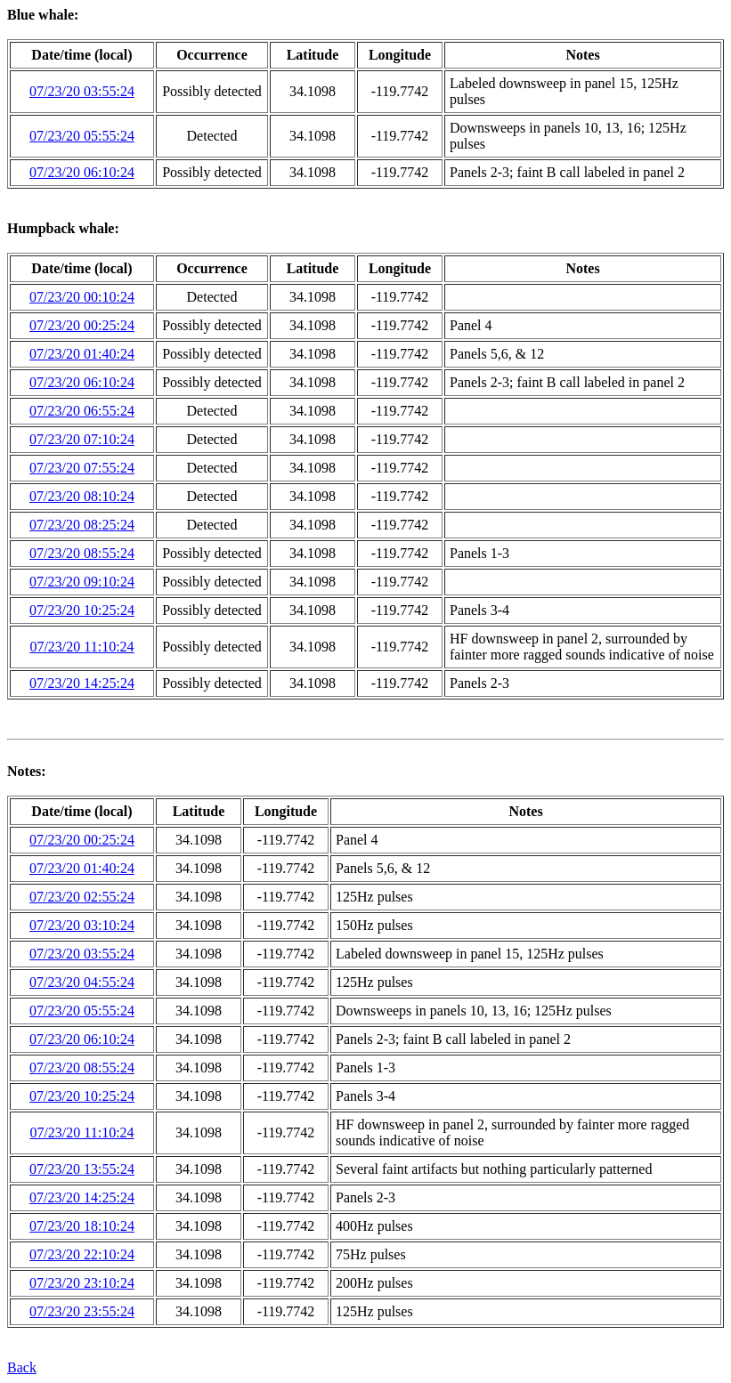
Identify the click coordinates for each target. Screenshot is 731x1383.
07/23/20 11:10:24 (81, 646)
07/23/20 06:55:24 (81, 410)
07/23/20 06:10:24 (81, 172)
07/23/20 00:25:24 (81, 325)
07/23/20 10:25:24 (81, 610)
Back (22, 1367)
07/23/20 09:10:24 (81, 581)
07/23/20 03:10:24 (81, 925)
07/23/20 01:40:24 (81, 353)
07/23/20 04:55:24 (81, 982)
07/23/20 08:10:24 (81, 496)
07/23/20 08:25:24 (81, 524)
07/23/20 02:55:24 (81, 896)
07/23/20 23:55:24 (81, 1311)
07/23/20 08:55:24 (81, 553)
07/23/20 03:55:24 (81, 91)
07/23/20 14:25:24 (81, 683)
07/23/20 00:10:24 (81, 296)
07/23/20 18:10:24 (81, 1225)
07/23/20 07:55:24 (81, 467)
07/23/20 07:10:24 (81, 439)
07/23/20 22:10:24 (81, 1254)
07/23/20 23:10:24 (81, 1282)
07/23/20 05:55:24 (81, 135)
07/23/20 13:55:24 (81, 1169)
